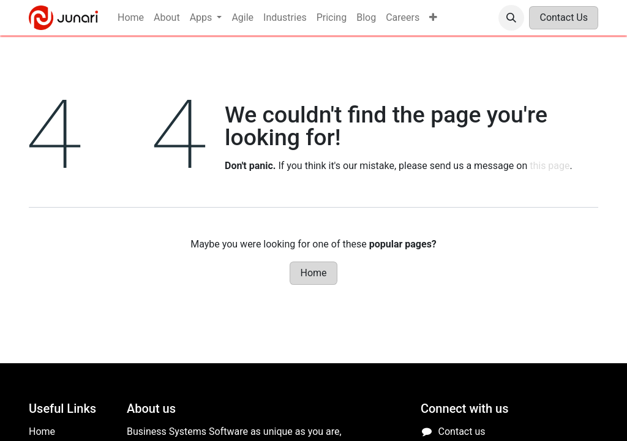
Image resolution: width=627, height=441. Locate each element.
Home (313, 273)
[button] (511, 18)
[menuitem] (131, 18)
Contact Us (563, 17)
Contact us (462, 431)
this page (549, 166)
